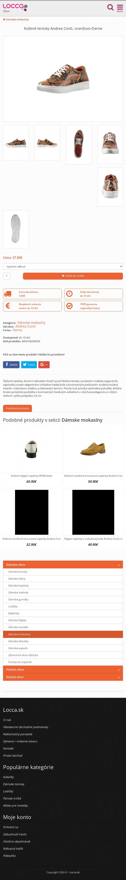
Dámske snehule (18, 592)
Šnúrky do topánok (20, 662)
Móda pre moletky (15, 805)
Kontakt (8, 748)
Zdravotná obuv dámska (23, 655)
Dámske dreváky (18, 641)
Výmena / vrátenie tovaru (20, 741)
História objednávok (16, 841)
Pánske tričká (12, 798)
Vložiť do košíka (73, 276)
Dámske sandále (18, 627)
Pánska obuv (15, 669)
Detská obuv (15, 677)
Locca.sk (75, 872)
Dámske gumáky (18, 599)
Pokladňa (9, 856)
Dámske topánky (18, 585)
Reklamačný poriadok (17, 734)
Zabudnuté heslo (14, 834)
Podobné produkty (17, 408)
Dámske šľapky (17, 620)
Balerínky (14, 613)
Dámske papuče (18, 648)
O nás (7, 720)
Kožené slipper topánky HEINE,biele (31, 475)
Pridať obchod (12, 755)
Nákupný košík (13, 848)
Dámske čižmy (17, 578)
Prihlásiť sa (10, 827)
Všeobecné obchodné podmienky (25, 727)
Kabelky (8, 777)
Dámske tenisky (17, 571)
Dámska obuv (15, 565)
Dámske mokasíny (16, 19)
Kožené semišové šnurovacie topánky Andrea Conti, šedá (36, 538)
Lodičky (13, 606)
